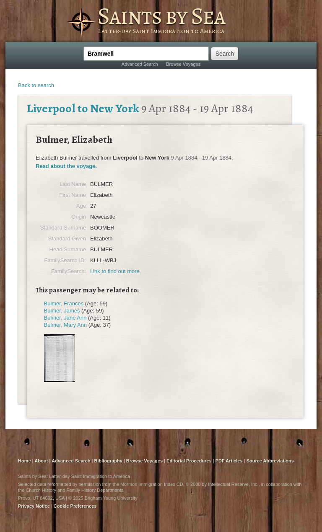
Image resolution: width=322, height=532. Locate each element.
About (41, 460)
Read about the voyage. (66, 166)
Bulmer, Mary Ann (65, 325)
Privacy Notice (34, 506)
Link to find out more (115, 271)
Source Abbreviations (270, 460)
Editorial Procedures (189, 460)
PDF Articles (229, 460)
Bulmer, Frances (64, 303)
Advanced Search (140, 64)
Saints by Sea (161, 16)
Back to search (36, 85)
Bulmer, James (62, 310)
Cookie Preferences (75, 506)
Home (24, 460)
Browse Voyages (183, 64)
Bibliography (108, 460)
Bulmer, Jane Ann (65, 318)
